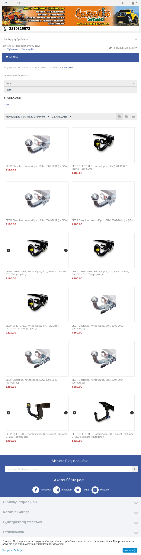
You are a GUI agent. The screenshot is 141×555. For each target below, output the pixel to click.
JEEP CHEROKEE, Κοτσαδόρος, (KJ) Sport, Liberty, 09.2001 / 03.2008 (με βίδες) (100, 273)
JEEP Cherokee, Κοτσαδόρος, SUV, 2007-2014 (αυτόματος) (97, 381)
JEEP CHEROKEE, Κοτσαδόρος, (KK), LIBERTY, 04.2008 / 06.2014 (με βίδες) (32, 327)
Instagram (62, 490)
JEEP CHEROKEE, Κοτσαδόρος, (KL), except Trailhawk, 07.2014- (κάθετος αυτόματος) (102, 435)
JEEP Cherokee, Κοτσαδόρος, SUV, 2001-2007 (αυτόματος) (31, 381)
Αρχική (8, 67)
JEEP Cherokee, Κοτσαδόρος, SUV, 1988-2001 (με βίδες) (37, 166)
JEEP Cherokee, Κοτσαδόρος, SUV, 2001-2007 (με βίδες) (37, 220)
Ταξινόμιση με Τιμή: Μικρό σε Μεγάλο (27, 117)
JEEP (56, 67)
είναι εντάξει (129, 550)
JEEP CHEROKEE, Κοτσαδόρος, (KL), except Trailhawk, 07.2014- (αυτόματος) (36, 435)
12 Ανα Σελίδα (61, 117)
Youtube (100, 490)
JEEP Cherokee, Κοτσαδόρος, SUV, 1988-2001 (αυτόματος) (97, 327)
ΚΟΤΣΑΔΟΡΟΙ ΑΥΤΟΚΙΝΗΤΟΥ (32, 67)
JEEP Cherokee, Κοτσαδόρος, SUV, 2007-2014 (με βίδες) (103, 220)
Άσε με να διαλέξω (12, 550)
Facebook (41, 490)
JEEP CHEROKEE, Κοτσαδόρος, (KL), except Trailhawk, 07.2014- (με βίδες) (36, 273)
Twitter (82, 490)
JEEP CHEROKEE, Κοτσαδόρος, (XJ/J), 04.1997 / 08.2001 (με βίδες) (99, 167)
